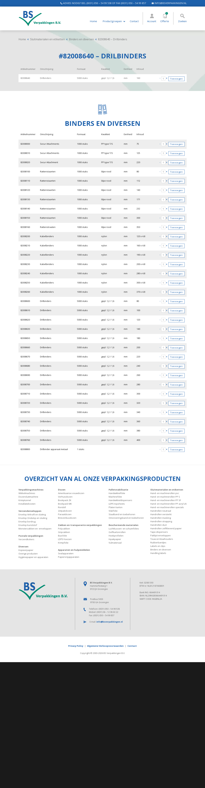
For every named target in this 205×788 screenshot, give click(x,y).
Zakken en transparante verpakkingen (80, 524)
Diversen (23, 545)
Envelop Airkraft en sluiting (32, 513)
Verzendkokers (26, 538)
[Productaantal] (163, 79)
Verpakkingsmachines (30, 488)
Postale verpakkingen (30, 534)
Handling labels (158, 552)
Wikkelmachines (26, 492)
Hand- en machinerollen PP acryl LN (168, 502)
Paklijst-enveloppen (160, 534)
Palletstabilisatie (118, 488)
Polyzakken (64, 527)
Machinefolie (115, 495)
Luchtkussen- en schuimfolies (124, 527)
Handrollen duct (158, 523)
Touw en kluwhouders (161, 537)
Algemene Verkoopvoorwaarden (105, 644)
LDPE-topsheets (117, 502)
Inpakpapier (115, 538)
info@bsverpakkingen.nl (167, 3)
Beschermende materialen (123, 524)
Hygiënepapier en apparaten (33, 556)
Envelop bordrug (26, 520)
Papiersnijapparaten (68, 555)
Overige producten (28, 552)
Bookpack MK (65, 502)
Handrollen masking (160, 516)
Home (93, 21)
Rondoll (62, 506)
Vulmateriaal (115, 541)
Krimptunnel (24, 499)
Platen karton (115, 506)
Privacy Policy (75, 644)
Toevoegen (176, 78)
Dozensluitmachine (28, 495)
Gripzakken (64, 531)
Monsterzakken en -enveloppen (34, 527)
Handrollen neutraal (160, 509)
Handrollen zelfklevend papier (166, 527)
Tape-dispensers (159, 530)
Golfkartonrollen (117, 531)
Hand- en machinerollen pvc (164, 492)
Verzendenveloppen (29, 509)
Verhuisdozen (65, 495)
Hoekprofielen (116, 534)
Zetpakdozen (65, 509)
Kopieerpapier (25, 549)
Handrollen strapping (161, 520)
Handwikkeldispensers (120, 499)
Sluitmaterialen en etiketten (47, 39)
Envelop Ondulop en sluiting (32, 517)
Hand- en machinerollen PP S (165, 495)
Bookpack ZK (64, 499)
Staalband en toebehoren (122, 513)
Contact (134, 21)
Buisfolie (62, 534)
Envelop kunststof (27, 524)
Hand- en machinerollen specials (167, 506)
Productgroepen (112, 21)
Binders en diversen (81, 39)
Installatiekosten (26, 502)
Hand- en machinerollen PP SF (165, 499)
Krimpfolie (63, 541)
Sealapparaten (65, 552)
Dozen (61, 488)
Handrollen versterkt (161, 513)
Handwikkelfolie (117, 492)
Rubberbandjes (158, 541)
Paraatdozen (64, 513)
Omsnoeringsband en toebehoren (126, 516)
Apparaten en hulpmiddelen (74, 548)
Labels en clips (157, 545)
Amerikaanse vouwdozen (71, 492)
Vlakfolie (113, 509)
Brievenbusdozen (67, 516)
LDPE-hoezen (65, 538)
